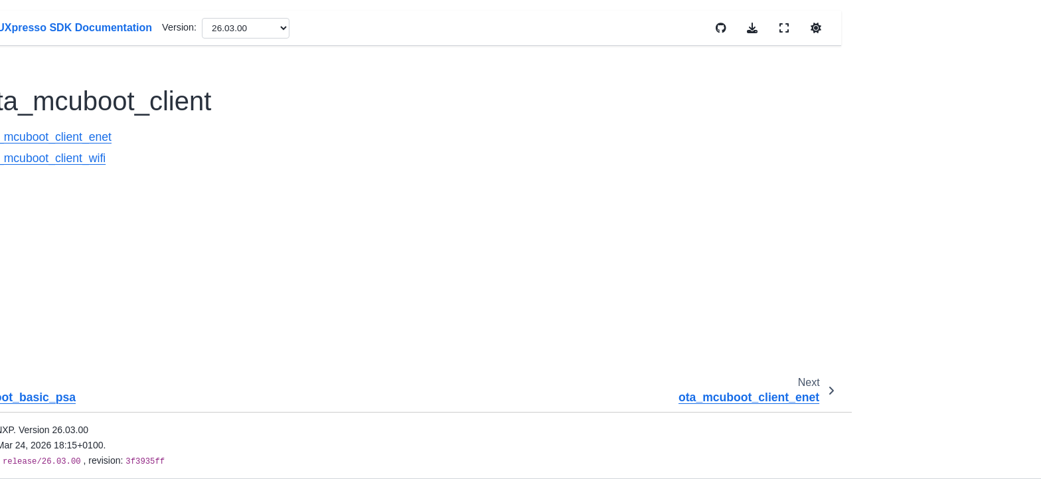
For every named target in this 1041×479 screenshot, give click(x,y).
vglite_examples (115, 383)
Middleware (95, 446)
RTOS (83, 467)
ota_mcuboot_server (135, 193)
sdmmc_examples (119, 235)
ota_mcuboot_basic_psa (143, 109)
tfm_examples (111, 319)
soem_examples (116, 298)
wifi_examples (111, 404)
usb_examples (112, 362)
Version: (502, 27)
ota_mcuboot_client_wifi (153, 172)
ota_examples (112, 45)
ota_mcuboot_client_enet (155, 150)
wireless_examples (121, 425)
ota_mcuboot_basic (133, 87)
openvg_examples (120, 24)
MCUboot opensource (138, 66)
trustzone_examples (124, 340)
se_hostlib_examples (125, 256)
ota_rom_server (125, 214)
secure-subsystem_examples (142, 277)
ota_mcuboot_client (137, 129)
